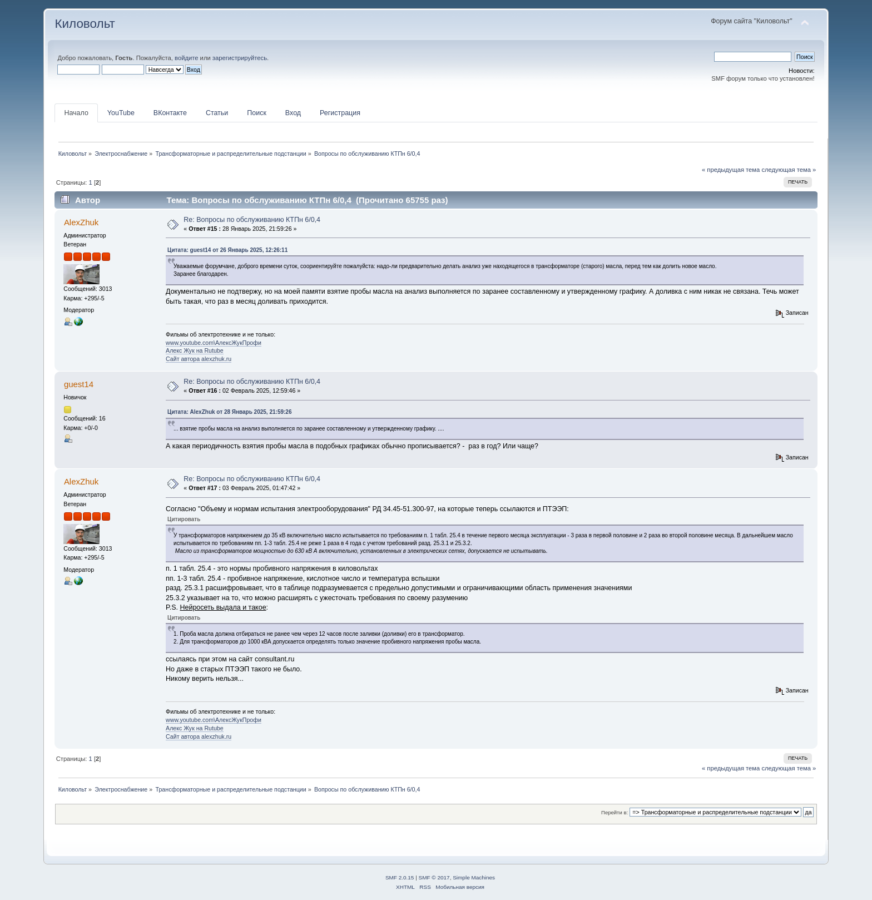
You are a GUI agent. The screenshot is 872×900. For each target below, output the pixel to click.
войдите (186, 58)
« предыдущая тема (731, 169)
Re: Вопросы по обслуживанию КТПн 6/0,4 (252, 220)
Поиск (256, 113)
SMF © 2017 (434, 877)
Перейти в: (614, 812)
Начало (76, 113)
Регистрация (340, 113)
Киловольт (84, 24)
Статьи (217, 113)
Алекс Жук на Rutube (195, 350)
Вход (293, 113)
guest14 (78, 384)
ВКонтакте (170, 113)
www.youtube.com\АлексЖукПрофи (213, 342)
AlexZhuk (81, 222)
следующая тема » (788, 169)
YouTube (121, 113)
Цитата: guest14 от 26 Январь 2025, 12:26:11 (227, 250)
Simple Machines (474, 877)
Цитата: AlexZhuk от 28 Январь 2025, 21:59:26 (229, 412)
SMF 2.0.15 (399, 877)
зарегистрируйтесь (239, 58)
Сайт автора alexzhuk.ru (198, 358)
